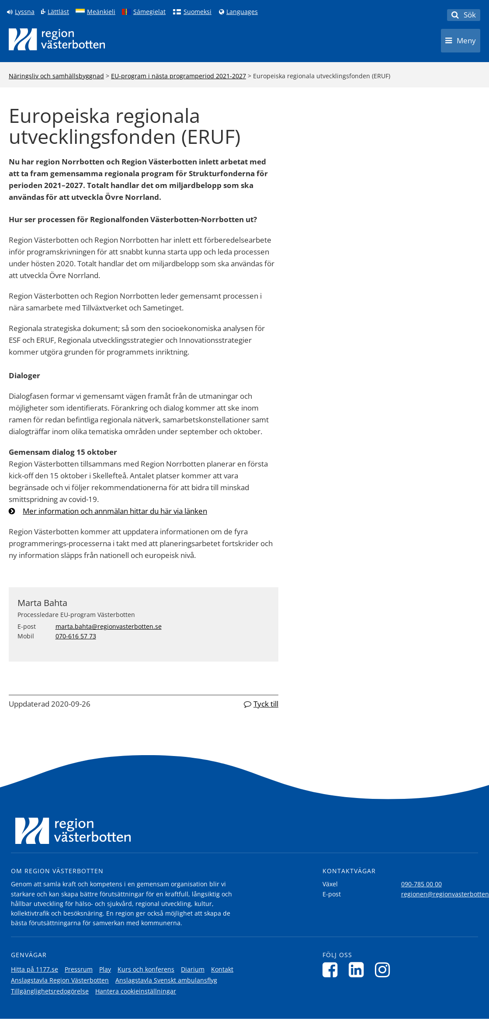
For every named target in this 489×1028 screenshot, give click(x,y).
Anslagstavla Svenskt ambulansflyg (166, 980)
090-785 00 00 (421, 884)
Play (105, 969)
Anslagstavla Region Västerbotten (60, 980)
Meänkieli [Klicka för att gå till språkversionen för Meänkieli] (101, 12)
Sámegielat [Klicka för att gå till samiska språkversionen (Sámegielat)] (149, 12)
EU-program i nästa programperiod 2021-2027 (178, 76)
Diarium (193, 969)
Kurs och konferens (146, 969)
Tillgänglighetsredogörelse (50, 991)
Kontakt (222, 969)
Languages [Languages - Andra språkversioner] (242, 12)
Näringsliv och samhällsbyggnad (56, 76)
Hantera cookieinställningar (135, 991)
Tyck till (265, 704)
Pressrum (79, 969)
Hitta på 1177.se (34, 969)
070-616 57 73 (75, 636)
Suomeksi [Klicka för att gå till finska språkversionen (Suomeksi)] (198, 12)
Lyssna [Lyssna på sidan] (25, 12)
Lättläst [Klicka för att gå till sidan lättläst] (58, 12)
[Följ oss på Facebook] (332, 970)
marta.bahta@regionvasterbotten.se (108, 626)
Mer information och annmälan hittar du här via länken (115, 511)
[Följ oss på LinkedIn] (358, 970)
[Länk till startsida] (57, 39)
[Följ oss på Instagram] (385, 970)
